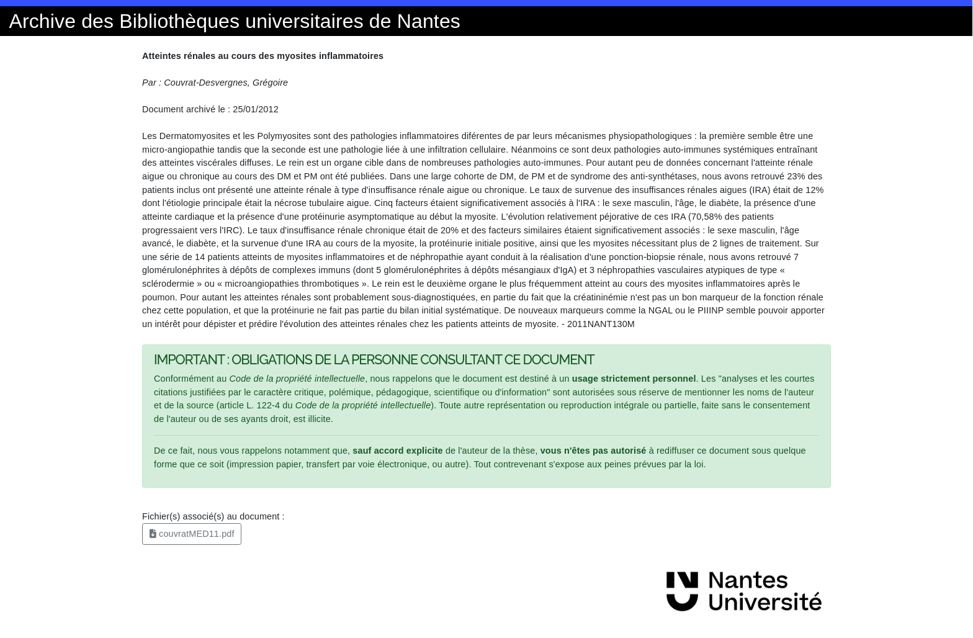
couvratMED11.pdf (192, 534)
